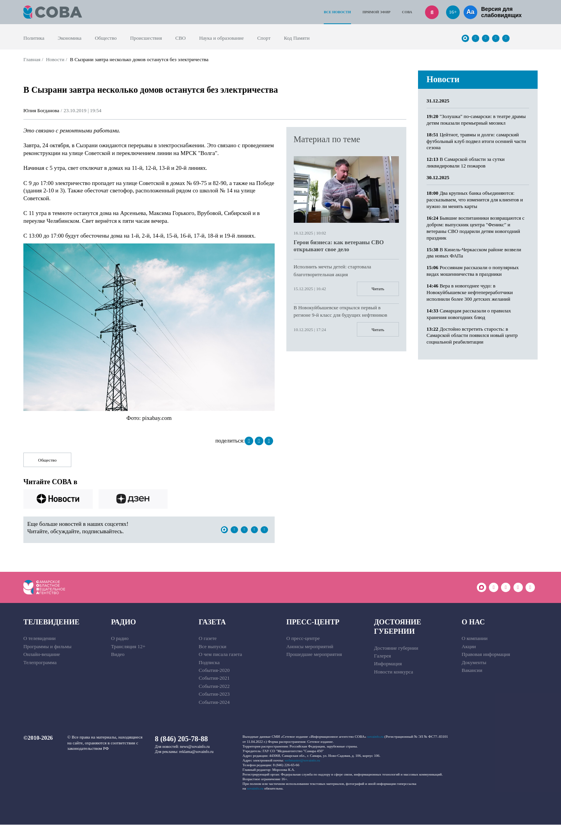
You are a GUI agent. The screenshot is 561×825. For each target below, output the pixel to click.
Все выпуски (212, 647)
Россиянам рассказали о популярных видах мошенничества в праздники (473, 270)
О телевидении (39, 639)
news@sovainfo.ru (195, 747)
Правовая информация (486, 655)
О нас (473, 622)
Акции (469, 647)
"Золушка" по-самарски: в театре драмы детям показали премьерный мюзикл (476, 119)
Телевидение (51, 622)
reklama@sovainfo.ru (196, 752)
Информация (388, 664)
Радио (123, 622)
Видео (118, 655)
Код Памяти (297, 38)
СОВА (407, 12)
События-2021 (214, 678)
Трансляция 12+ (128, 647)
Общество (105, 38)
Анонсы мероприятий (309, 647)
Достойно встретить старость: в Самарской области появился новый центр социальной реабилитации (472, 335)
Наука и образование (221, 38)
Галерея (382, 656)
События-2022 (214, 686)
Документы (474, 663)
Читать (377, 288)
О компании (474, 639)
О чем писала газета (220, 655)
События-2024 (214, 702)
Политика (33, 38)
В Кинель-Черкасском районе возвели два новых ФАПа (474, 253)
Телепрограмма (39, 663)
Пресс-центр (312, 622)
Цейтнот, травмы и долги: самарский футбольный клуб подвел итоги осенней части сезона (476, 141)
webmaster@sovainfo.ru (302, 761)
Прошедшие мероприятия (314, 655)
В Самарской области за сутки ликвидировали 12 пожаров (466, 162)
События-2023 (214, 694)
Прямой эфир (376, 12)
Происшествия (146, 38)
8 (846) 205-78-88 (181, 739)
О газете (208, 639)
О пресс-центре (303, 639)
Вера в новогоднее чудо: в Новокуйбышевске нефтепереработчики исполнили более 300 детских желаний (470, 292)
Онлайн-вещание (41, 655)
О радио (120, 639)
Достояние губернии (397, 627)
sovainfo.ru (375, 737)
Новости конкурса (393, 672)
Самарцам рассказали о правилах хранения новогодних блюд (469, 314)
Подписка (209, 663)
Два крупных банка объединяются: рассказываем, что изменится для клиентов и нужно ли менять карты (475, 199)
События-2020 (214, 670)
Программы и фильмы (47, 647)
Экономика (69, 38)
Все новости (337, 12)
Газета (212, 622)
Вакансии (472, 670)
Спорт (263, 38)
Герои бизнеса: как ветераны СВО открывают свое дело (339, 245)
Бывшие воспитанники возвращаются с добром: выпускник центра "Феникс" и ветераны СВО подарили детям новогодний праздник (476, 228)
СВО (180, 38)
